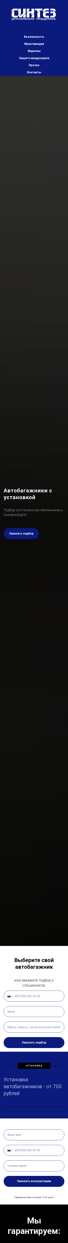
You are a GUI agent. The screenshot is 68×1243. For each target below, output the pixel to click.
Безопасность (34, 36)
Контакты (34, 72)
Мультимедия (34, 44)
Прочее (34, 65)
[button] (21, 533)
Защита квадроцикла (34, 58)
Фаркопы (34, 51)
